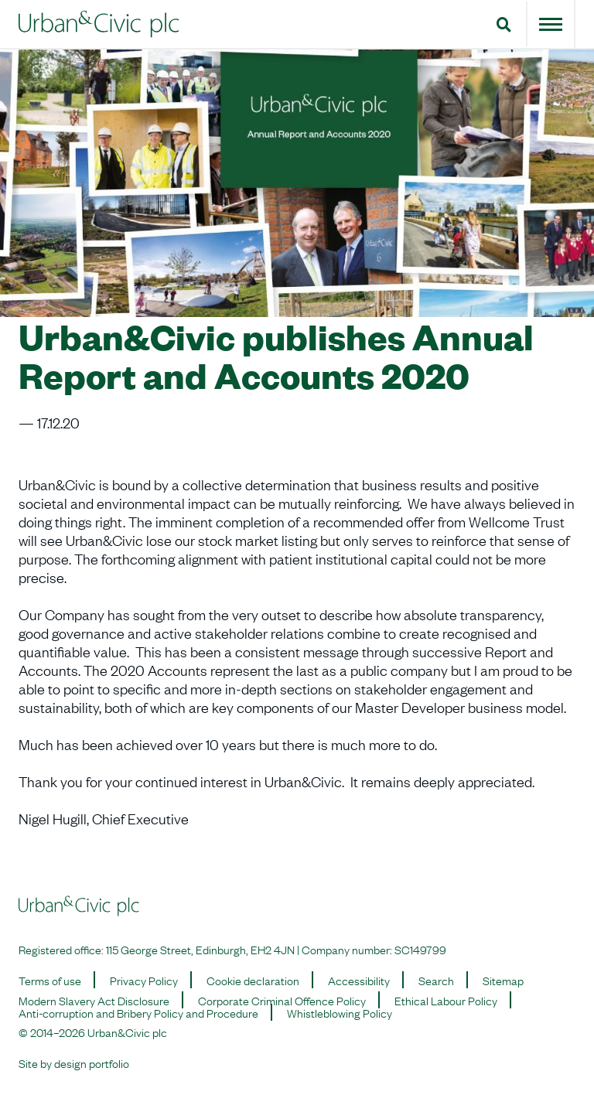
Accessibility (359, 979)
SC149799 (420, 948)
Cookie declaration (253, 979)
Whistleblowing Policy (339, 1012)
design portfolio (91, 1062)
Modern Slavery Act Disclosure (94, 999)
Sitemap (503, 979)
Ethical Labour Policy (445, 999)
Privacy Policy (144, 979)
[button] (504, 24)
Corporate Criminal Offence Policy (282, 999)
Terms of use (50, 979)
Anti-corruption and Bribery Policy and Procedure (138, 1012)
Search (436, 979)
